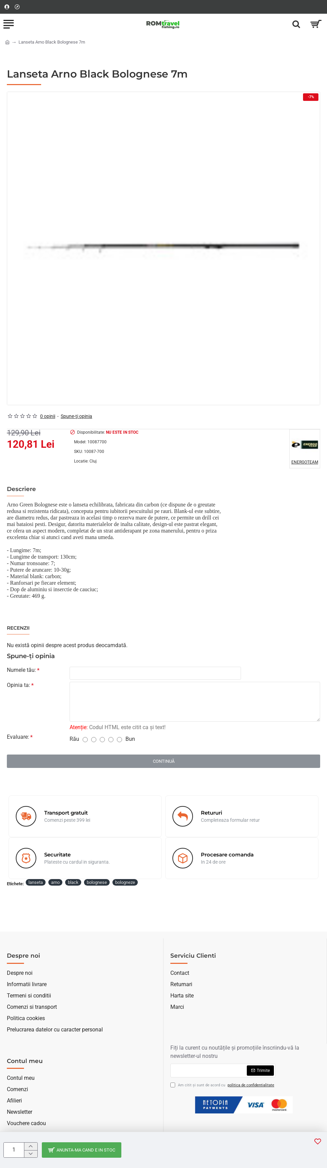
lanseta (35, 882)
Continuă (163, 761)
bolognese (97, 882)
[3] (102, 739)
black (73, 882)
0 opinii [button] (47, 416)
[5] (119, 739)
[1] (85, 739)
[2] (93, 739)
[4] (110, 739)
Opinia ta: (18, 685)
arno (55, 882)
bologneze (125, 882)
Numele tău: (21, 670)
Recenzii (18, 628)
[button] (318, 1141)
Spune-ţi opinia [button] (76, 416)
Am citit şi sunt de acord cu (223, 1085)
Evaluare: (18, 737)
